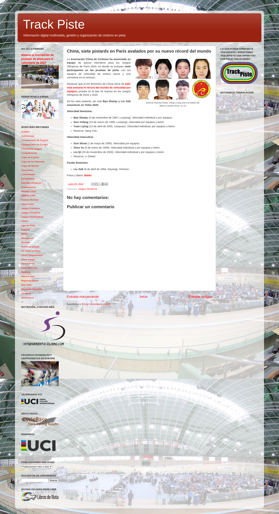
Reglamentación (30, 280)
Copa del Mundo (30, 166)
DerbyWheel (27, 178)
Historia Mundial (29, 199)
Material (25, 229)
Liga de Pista (28, 225)
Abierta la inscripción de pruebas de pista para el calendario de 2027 (37, 58)
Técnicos (26, 293)
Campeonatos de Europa (34, 144)
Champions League (31, 148)
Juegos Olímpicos (87, 189)
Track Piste (54, 24)
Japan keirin (27, 204)
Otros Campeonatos (32, 255)
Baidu (87, 175)
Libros (24, 221)
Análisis (25, 131)
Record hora (27, 276)
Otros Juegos (28, 259)
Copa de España (30, 157)
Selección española (31, 289)
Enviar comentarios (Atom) (96, 304)
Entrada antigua (200, 296)
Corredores (27, 170)
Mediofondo (27, 238)
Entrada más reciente (83, 296)
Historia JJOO (28, 191)
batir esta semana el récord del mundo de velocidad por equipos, (99, 87)
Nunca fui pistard (30, 246)
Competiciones (29, 153)
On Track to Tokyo (31, 251)
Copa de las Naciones (33, 161)
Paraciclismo (28, 263)
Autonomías (27, 136)
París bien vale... (30, 268)
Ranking (25, 272)
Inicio (144, 296)
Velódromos (27, 297)
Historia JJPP (28, 195)
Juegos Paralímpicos (32, 217)
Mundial (25, 242)
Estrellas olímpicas (31, 183)
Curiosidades (28, 174)
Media (24, 234)
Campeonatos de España (34, 140)
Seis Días (26, 285)
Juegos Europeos (30, 208)
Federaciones (28, 187)
